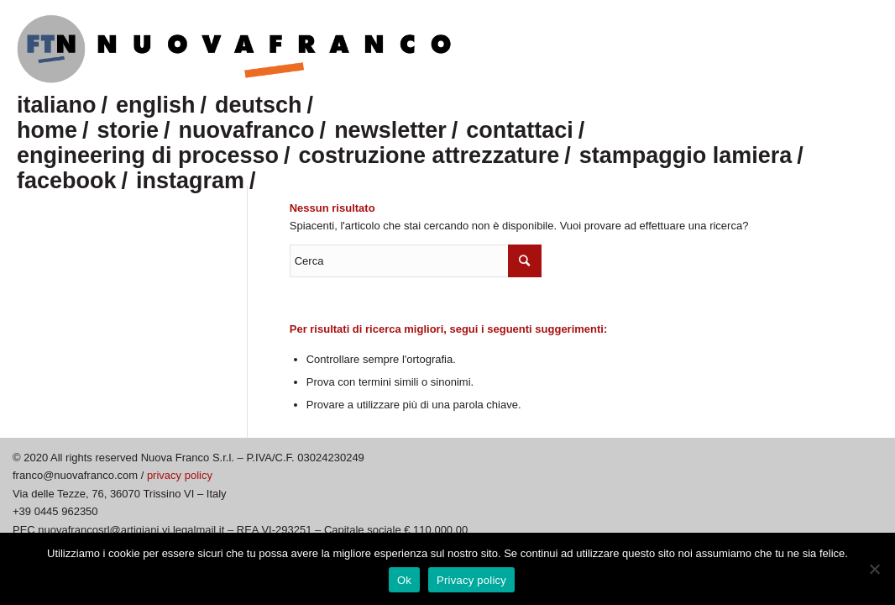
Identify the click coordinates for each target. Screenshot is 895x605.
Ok (404, 580)
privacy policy (179, 475)
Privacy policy (471, 580)
